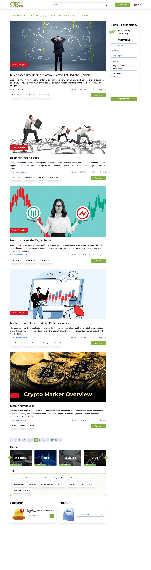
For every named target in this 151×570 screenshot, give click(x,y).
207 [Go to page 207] (52, 440)
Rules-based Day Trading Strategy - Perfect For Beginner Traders (50, 75)
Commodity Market (47, 484)
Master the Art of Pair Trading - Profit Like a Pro (39, 323)
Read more (98, 95)
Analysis (63, 478)
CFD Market (57, 343)
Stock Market (16, 95)
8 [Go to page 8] (28, 440)
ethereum (17, 490)
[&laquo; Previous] (11, 440)
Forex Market (29, 95)
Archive (64, 503)
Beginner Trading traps (24, 157)
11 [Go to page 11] (40, 440)
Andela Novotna (21, 172)
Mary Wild (19, 89)
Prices (14, 426)
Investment (15, 343)
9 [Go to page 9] (32, 440)
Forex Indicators (30, 260)
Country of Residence (118, 66)
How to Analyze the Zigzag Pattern (31, 240)
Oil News (61, 484)
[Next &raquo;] (60, 440)
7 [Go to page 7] (24, 440)
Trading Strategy (44, 95)
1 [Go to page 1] (15, 440)
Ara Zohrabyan (21, 420)
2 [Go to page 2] (19, 440)
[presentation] (10, 457)
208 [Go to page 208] (56, 440)
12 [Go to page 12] (44, 440)
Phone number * (116, 73)
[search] (106, 5)
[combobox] (113, 76)
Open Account (123, 4)
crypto (32, 426)
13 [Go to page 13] (47, 440)
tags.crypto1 (72, 484)
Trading (41, 177)
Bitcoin (22, 426)
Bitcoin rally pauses (22, 405)
